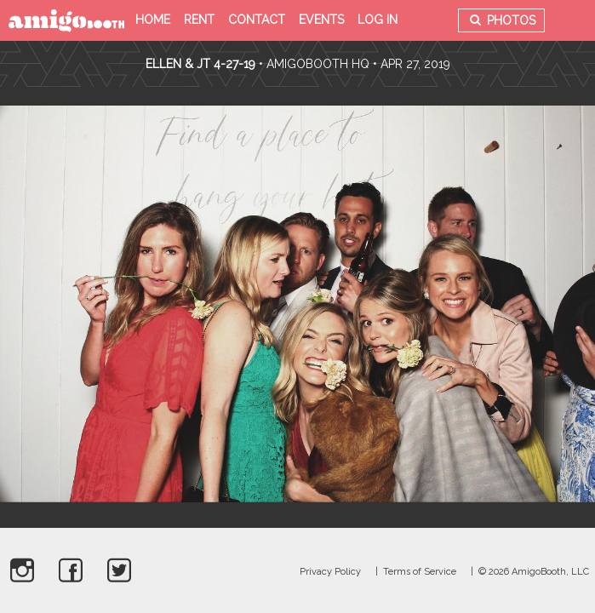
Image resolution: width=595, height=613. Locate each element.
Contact (256, 19)
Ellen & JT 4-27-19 (200, 64)
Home (152, 19)
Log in (378, 19)
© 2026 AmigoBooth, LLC (533, 571)
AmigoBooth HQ (317, 64)
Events (321, 19)
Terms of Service (419, 571)
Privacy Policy (330, 571)
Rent (199, 19)
